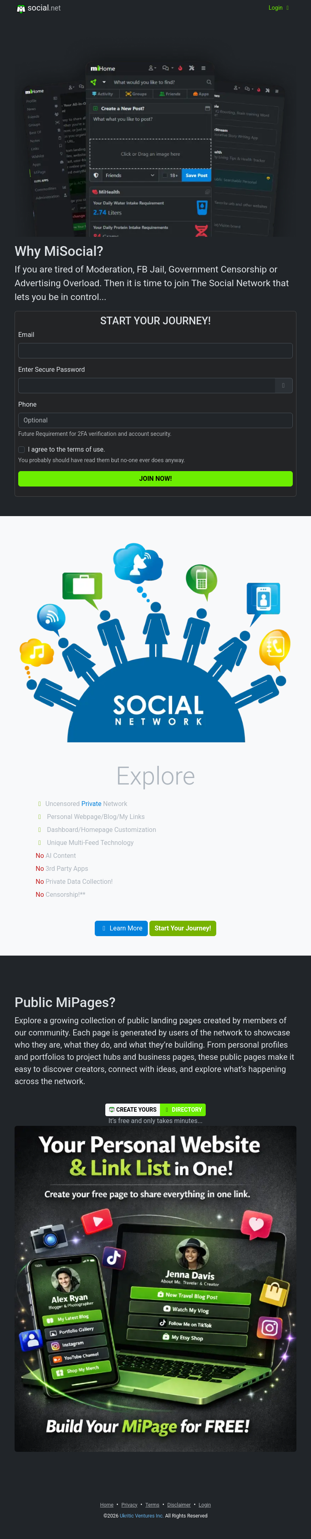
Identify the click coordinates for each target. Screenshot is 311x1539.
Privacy (129, 1505)
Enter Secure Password (51, 369)
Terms (152, 1505)
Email (26, 335)
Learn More (121, 928)
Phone (27, 404)
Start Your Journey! (183, 928)
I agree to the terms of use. (66, 449)
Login (280, 7)
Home (106, 1505)
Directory (183, 1109)
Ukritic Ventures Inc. (142, 1516)
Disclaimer (179, 1505)
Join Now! (155, 478)
